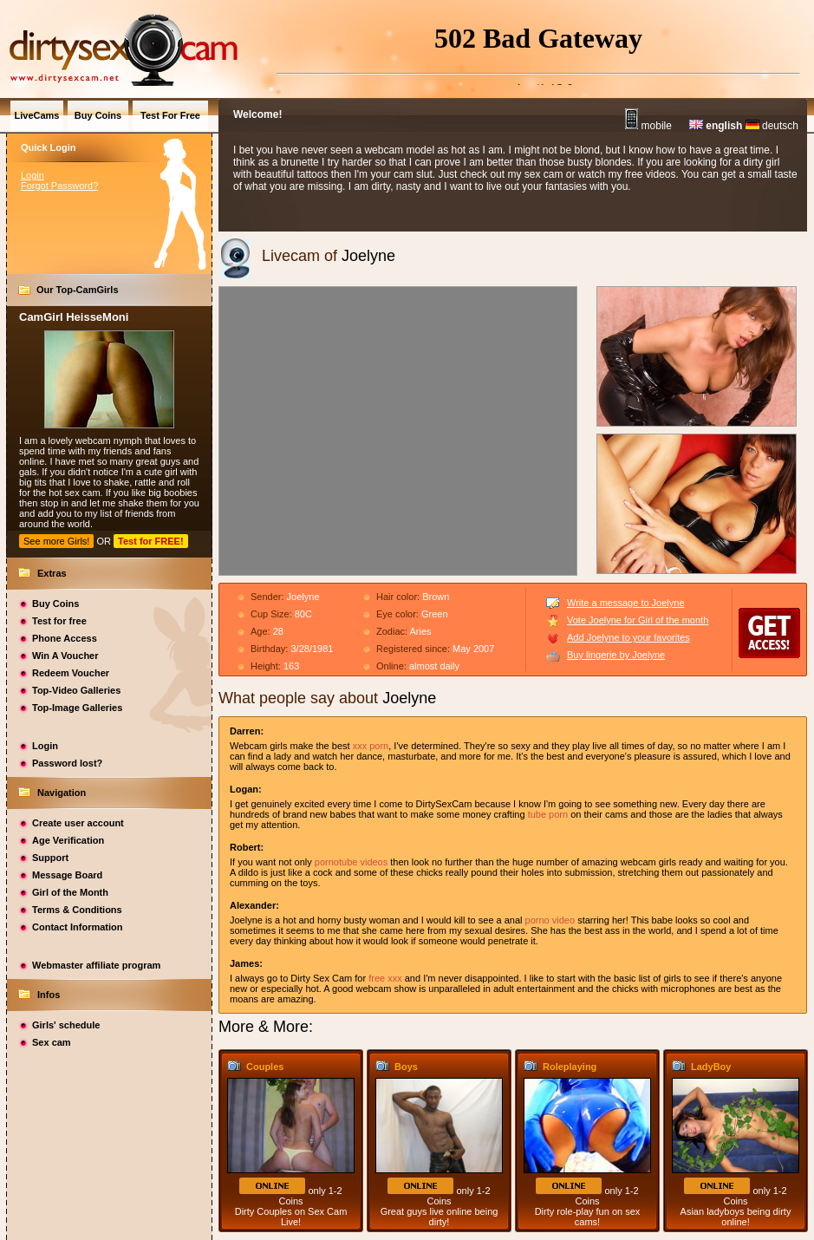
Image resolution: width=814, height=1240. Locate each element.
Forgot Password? (59, 185)
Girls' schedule (66, 1025)
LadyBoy (711, 1066)
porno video (550, 920)
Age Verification (68, 840)
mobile (648, 126)
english (715, 126)
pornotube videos (351, 862)
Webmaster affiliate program (96, 965)
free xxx (385, 978)
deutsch (772, 126)
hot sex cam (74, 492)
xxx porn (371, 746)
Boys (406, 1066)
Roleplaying (569, 1066)
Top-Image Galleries (77, 707)
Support (50, 857)
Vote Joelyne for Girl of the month (637, 620)
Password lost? (67, 763)
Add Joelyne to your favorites (628, 637)
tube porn (548, 814)
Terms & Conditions (77, 909)
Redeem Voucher (70, 673)
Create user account (78, 823)
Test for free (59, 621)
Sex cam (51, 1042)
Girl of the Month (70, 892)
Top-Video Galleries (76, 690)
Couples (264, 1066)
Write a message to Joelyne (626, 602)
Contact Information (77, 927)
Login (32, 175)
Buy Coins (55, 603)
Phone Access (64, 638)
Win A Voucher (65, 655)
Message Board (67, 875)
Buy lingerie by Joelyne (616, 654)
